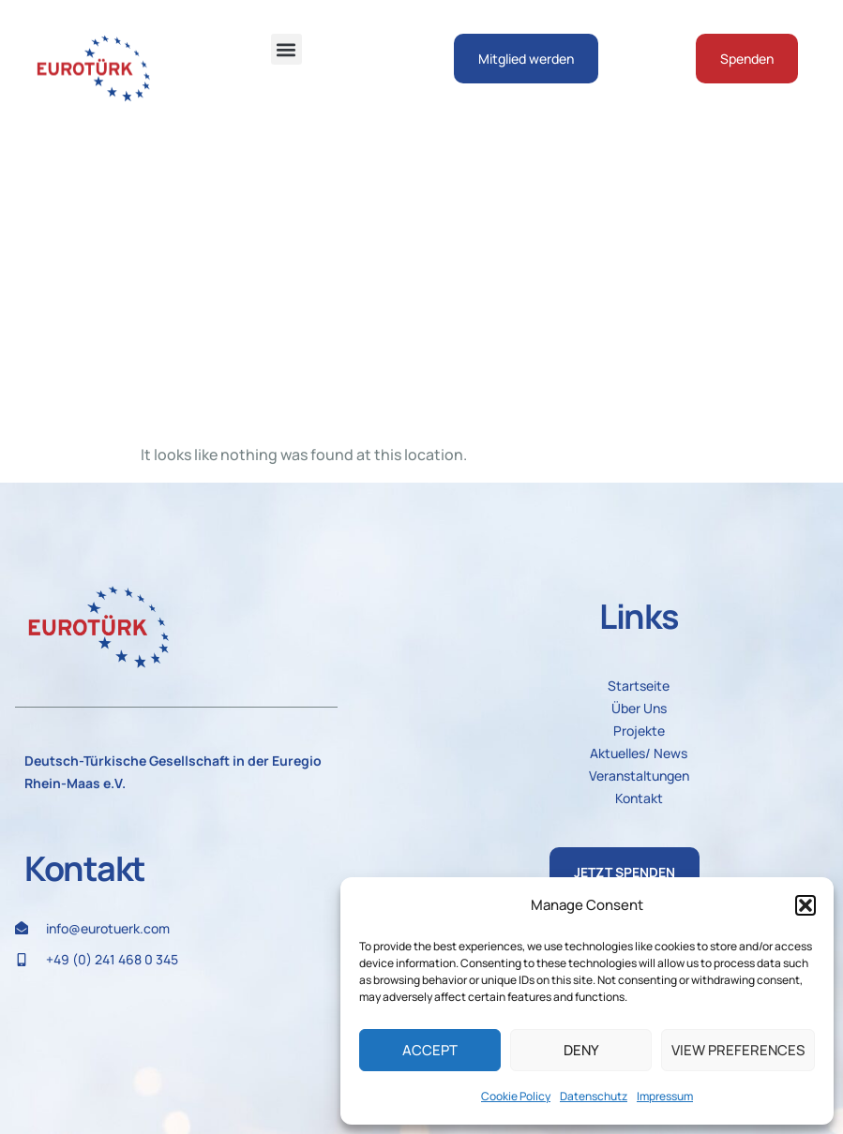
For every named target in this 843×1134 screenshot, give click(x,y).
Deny (581, 1050)
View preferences (738, 1050)
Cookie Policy (515, 1096)
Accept (430, 1050)
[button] (805, 905)
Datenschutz (593, 1096)
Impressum (665, 1096)
